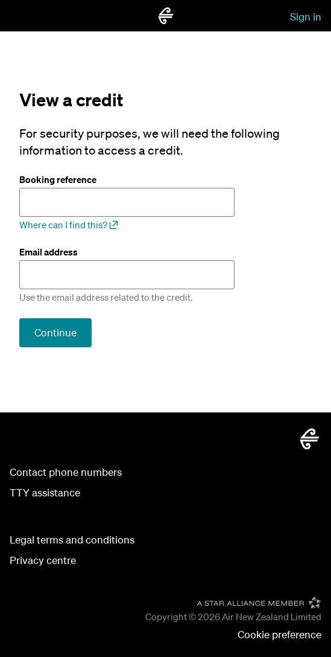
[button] (279, 635)
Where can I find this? (68, 225)
